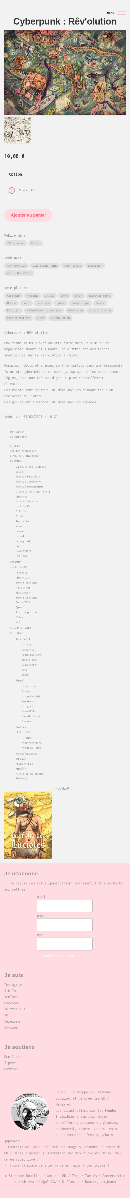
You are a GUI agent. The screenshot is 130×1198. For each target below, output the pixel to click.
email (41, 896)
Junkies (21, 758)
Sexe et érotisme (18, 317)
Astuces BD (56, 1176)
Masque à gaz (80, 303)
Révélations (23, 550)
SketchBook (23, 592)
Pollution (13, 310)
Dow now (26, 721)
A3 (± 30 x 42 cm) (19, 272)
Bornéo (20, 516)
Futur (26, 303)
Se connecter (18, 436)
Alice (19, 617)
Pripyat (26, 644)
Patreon (11, 1069)
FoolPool (21, 555)
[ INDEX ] (16, 445)
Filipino (21, 511)
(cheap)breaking (26, 753)
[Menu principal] (115, 13)
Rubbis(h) (22, 778)
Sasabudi (15, 561)
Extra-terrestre (99, 295)
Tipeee (10, 1063)
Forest (20, 536)
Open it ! (22, 607)
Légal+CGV (48, 1182)
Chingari (27, 706)
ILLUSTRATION (18, 566)
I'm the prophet (26, 612)
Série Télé (23, 602)
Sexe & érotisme (26, 582)
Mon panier (17, 431)
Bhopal (20, 680)
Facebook (12, 1003)
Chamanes (21, 496)
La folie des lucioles (31, 466)
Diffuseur (70, 1182)
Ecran (78, 295)
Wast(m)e (21, 727)
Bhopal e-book (30, 716)
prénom (42, 916)
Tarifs (91, 1176)
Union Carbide (30, 696)
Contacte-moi (19, 1147)
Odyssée (11, 1027)
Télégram (12, 1021)
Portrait (21, 572)
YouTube (11, 997)
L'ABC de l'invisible (24, 455)
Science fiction (100, 310)
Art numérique (16, 265)
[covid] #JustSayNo (29, 481)
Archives (26, 1182)
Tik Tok (11, 991)
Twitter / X (14, 1009)
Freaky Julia (24, 541)
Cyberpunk (13, 295)
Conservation (113, 1176)
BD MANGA (15, 460)
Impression (95, 265)
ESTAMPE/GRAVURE (20, 627)
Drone (64, 295)
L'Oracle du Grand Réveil (33, 491)
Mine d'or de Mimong (29, 773)
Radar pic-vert (31, 654)
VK (6, 1015)
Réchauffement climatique (44, 310)
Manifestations (31, 742)
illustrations (75, 1110)
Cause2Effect (30, 711)
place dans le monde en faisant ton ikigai (66, 1165)
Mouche (100, 303)
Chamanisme (23, 577)
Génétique (43, 303)
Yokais (20, 526)
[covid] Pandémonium (29, 486)
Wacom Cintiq (72, 265)
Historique (28, 686)
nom (40, 935)
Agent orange (24, 763)
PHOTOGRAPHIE (18, 633)
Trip (75, 1176)
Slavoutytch (29, 664)
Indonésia (22, 521)
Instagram (12, 985)
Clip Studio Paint (45, 265)
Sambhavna (27, 701)
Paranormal (23, 587)
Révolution (75, 310)
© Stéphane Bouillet (23, 1176)
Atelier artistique (23, 450)
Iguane (60, 303)
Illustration (15, 243)
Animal (49, 295)
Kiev (24, 669)
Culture (26, 737)
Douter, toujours (100, 1182)
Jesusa (20, 531)
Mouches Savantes (27, 501)
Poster (35, 243)
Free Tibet (23, 731)
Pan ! (19, 546)
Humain (11, 303)
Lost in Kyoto (25, 506)
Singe (40, 317)
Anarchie (32, 295)
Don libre (12, 1057)
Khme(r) (21, 768)
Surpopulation (60, 317)
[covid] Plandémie (28, 476)
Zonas (25, 674)
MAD (18, 622)
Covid (19, 471)
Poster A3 (26, 190)
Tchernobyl (23, 638)
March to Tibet (31, 747)
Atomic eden (29, 659)
